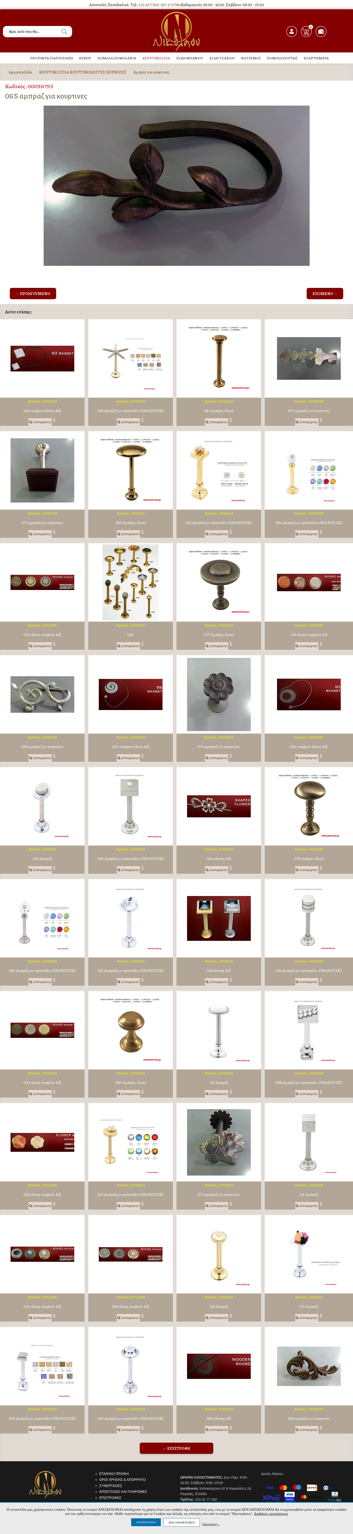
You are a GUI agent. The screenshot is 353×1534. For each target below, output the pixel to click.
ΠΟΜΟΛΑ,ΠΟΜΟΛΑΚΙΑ (116, 57)
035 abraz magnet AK (42, 635)
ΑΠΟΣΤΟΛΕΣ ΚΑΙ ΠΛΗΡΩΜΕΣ (123, 1492)
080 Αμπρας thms (130, 1082)
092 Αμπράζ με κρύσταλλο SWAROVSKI (130, 1418)
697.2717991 (171, 4)
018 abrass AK (219, 971)
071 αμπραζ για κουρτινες (42, 523)
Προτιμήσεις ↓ (210, 1524)
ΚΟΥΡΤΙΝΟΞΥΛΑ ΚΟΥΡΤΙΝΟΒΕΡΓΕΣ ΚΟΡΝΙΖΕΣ (82, 72)
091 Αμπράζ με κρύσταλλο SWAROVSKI (309, 971)
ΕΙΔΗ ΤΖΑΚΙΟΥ (222, 57)
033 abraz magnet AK (42, 1082)
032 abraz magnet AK (42, 1194)
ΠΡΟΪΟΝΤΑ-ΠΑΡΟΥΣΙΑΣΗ (51, 57)
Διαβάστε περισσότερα (271, 1514)
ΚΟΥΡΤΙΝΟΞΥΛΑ (156, 57)
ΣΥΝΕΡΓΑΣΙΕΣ (110, 1486)
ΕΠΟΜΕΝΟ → (325, 293)
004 (130, 635)
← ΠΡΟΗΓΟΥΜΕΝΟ (33, 293)
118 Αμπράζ (219, 1306)
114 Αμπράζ (309, 1194)
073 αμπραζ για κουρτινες (219, 1194)
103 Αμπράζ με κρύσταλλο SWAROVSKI (130, 1194)
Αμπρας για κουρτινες (151, 72)
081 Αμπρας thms (219, 411)
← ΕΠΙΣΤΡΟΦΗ (176, 1448)
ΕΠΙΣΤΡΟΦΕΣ (110, 1498)
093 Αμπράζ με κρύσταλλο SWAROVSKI (42, 1418)
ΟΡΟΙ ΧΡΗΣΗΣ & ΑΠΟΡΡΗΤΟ (122, 1480)
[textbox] (37, 31)
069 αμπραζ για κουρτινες (309, 1418)
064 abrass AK (219, 859)
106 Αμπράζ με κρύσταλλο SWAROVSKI (131, 971)
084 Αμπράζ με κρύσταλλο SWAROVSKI (309, 523)
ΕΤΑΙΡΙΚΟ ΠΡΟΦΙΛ (114, 1474)
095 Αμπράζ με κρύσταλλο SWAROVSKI (130, 411)
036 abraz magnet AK (130, 1306)
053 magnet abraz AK (131, 747)
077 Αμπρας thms (219, 635)
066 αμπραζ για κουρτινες (42, 747)
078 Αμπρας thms (309, 859)
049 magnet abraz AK (42, 411)
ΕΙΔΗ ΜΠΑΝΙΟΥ (189, 57)
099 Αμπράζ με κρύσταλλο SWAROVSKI (130, 859)
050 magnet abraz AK (309, 747)
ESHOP (85, 57)
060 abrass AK (219, 1418)
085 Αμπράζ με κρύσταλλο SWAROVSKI (42, 971)
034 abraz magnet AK (42, 1306)
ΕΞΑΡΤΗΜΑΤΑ (316, 57)
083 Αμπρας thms (130, 523)
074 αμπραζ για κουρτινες (219, 747)
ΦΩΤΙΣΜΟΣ (251, 57)
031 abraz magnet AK (309, 635)
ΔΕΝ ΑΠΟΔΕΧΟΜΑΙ (181, 1522)
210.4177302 (149, 4)
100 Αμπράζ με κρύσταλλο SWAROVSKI (219, 523)
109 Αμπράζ (42, 859)
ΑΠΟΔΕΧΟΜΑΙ (146, 1522)
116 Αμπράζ (219, 1082)
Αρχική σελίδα (20, 72)
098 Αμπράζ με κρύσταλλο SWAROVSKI (309, 1082)
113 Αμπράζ (309, 1306)
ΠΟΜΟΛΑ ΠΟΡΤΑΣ (282, 57)
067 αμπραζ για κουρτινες (309, 411)
